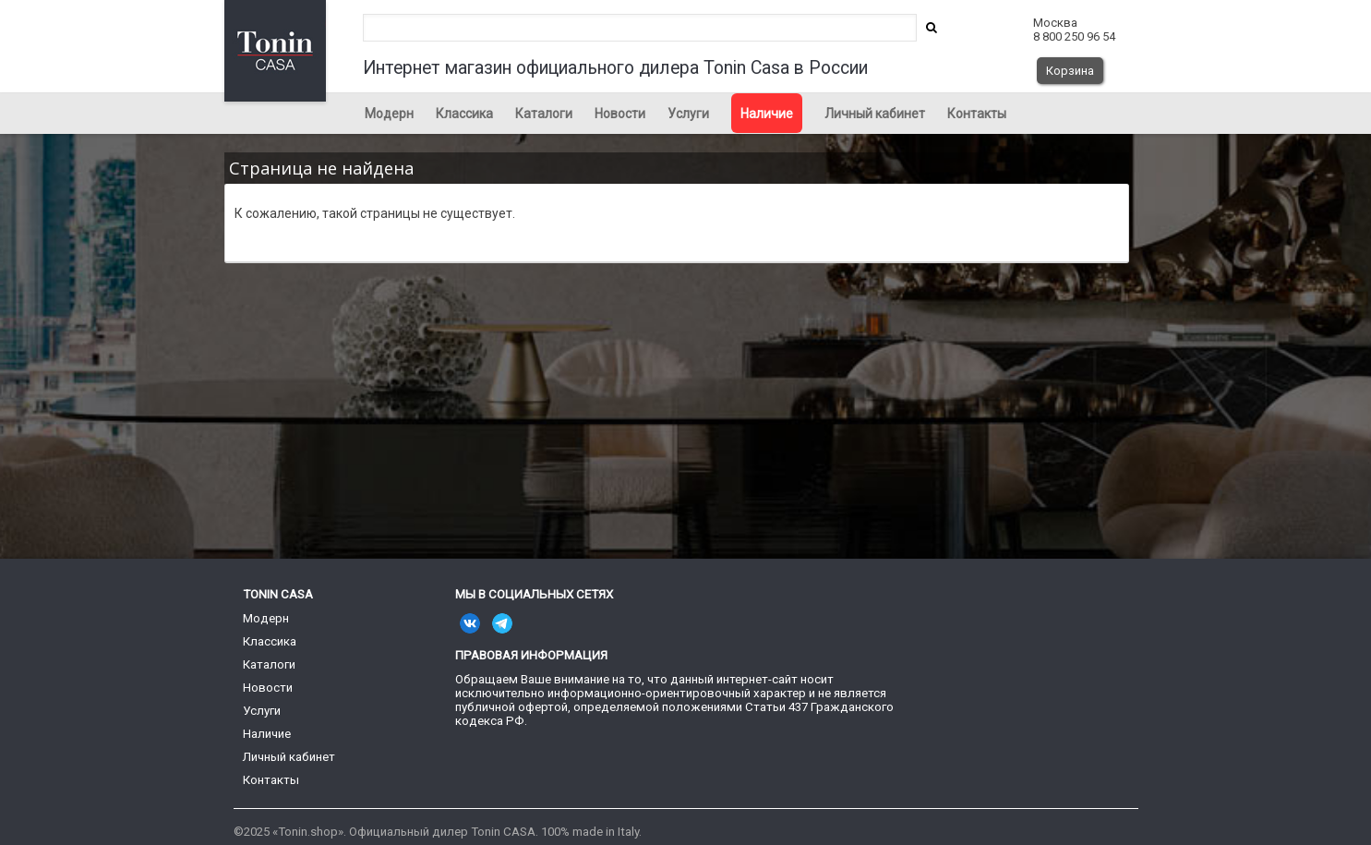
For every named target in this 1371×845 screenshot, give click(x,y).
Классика (464, 113)
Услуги (688, 113)
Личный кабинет (874, 113)
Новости (620, 113)
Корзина (1070, 71)
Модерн (389, 113)
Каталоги (543, 113)
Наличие (766, 113)
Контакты (976, 113)
